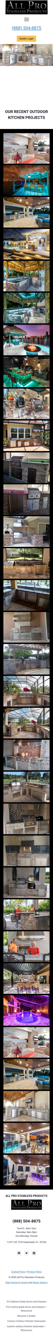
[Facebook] (19, 1253)
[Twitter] (26, 1253)
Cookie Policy (18, 1271)
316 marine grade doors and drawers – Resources (26, 1308)
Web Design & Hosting (17, 1282)
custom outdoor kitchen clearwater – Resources (26, 1328)
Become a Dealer (26, 1315)
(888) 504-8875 (26, 27)
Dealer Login (26, 38)
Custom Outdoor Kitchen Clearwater (26, 1321)
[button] (26, 148)
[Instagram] (34, 1253)
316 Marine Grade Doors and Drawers (26, 1301)
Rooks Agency (40, 1282)
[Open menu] (26, 19)
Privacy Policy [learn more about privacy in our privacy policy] (34, 1271)
